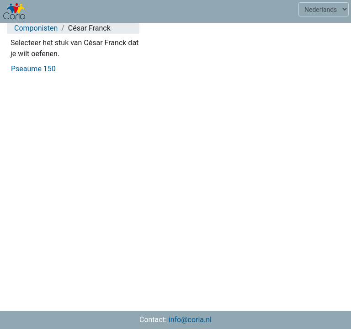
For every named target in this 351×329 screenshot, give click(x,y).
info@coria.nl (190, 319)
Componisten (36, 28)
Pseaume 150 (33, 68)
